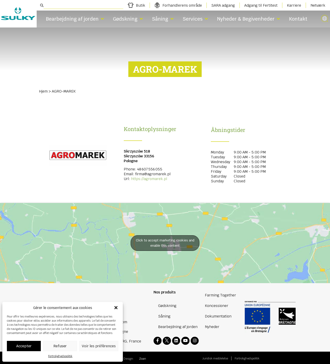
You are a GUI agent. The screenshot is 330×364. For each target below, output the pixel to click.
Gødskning (128, 19)
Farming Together (220, 295)
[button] (116, 307)
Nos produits (165, 292)
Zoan (142, 357)
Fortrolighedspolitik (60, 356)
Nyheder (212, 326)
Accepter (24, 346)
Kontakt (298, 19)
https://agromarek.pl (149, 178)
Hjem (43, 91)
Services (195, 19)
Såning (162, 19)
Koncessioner (216, 305)
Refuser (60, 346)
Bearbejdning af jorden (75, 19)
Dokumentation (218, 316)
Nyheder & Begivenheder (248, 19)
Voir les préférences (99, 346)
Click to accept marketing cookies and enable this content (165, 243)
